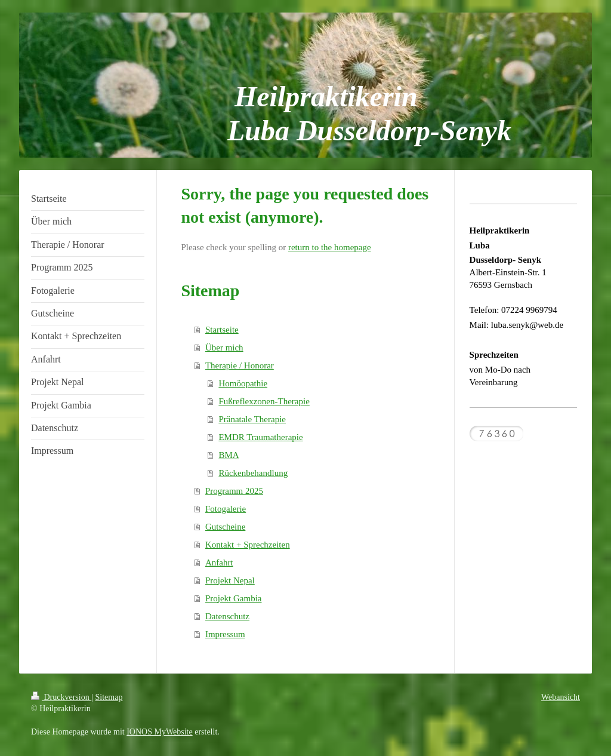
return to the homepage (329, 247)
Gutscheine (225, 526)
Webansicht (560, 697)
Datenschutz (227, 616)
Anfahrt (219, 562)
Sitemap (109, 697)
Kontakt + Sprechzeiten (247, 544)
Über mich (224, 347)
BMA (228, 455)
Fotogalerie (225, 509)
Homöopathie (242, 383)
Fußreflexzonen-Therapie (263, 401)
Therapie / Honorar (239, 365)
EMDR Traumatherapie (260, 437)
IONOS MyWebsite (159, 731)
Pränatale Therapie (252, 419)
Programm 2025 (234, 491)
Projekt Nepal (230, 580)
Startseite (222, 329)
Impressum (225, 634)
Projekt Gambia (233, 598)
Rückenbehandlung (253, 473)
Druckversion (61, 697)
